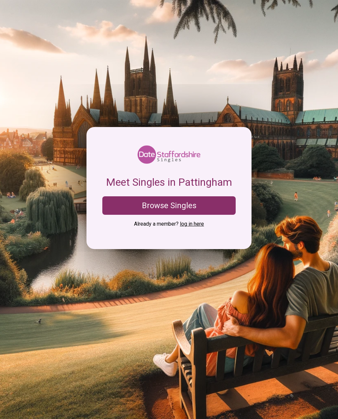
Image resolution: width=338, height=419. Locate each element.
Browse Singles (169, 205)
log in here (192, 224)
